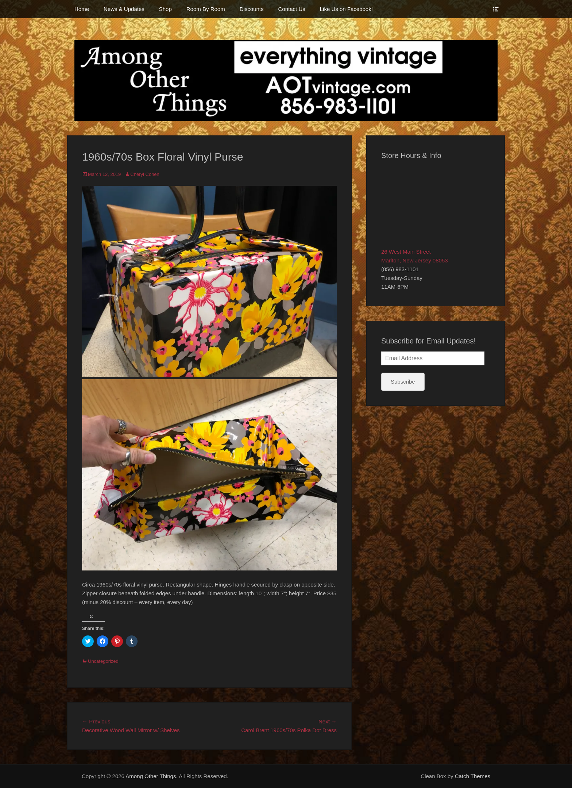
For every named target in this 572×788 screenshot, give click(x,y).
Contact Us (291, 9)
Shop (165, 9)
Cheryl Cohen (144, 174)
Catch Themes (472, 776)
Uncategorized (103, 661)
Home (81, 9)
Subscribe (403, 381)
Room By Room (205, 9)
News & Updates (124, 9)
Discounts (252, 9)
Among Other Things (150, 776)
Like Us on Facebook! (346, 9)
